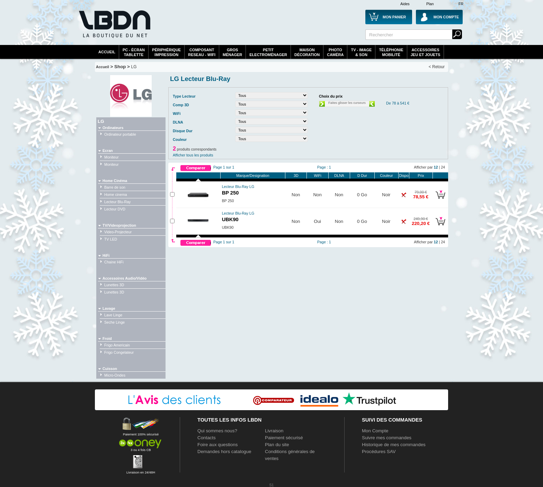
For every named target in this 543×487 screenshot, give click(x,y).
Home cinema (115, 194)
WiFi (317, 175)
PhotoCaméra (335, 52)
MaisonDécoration (307, 52)
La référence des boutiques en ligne (114, 28)
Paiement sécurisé (284, 437)
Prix (421, 175)
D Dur (362, 175)
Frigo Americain (117, 345)
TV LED (110, 239)
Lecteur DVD (114, 209)
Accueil (106, 52)
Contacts (206, 437)
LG (134, 66)
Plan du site (277, 444)
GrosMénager (232, 52)
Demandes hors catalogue (224, 451)
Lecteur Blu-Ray (117, 202)
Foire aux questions (217, 444)
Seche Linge (114, 322)
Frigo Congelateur (119, 352)
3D (296, 175)
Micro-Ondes (114, 375)
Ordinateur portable (120, 134)
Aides (405, 4)
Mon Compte (375, 430)
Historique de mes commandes (394, 444)
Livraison (274, 430)
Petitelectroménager (268, 52)
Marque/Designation (252, 175)
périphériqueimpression (166, 52)
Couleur (386, 175)
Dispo (403, 175)
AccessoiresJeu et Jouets (425, 52)
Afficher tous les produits (193, 155)
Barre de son (114, 187)
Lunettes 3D (114, 285)
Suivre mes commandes (386, 437)
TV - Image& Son (361, 52)
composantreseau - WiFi (201, 52)
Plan (430, 4)
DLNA (339, 175)
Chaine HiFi (114, 262)
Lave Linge (113, 315)
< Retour (437, 66)
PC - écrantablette (134, 52)
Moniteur (111, 157)
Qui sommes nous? (217, 430)
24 (443, 167)
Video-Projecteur (118, 232)
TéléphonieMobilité (391, 52)
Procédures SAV (379, 451)
